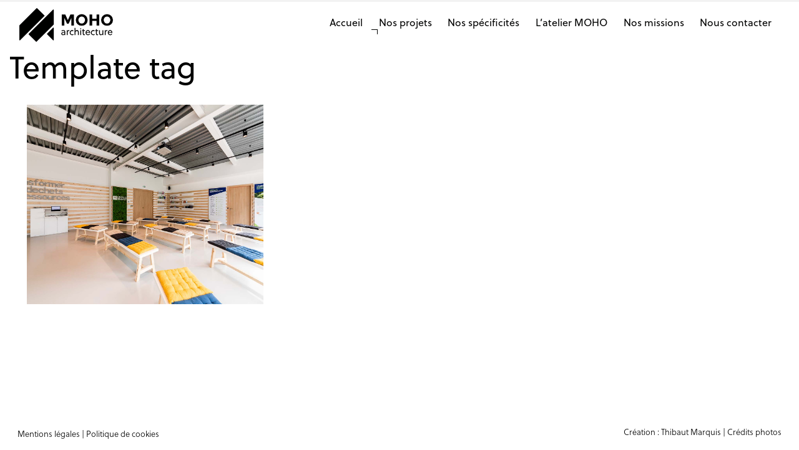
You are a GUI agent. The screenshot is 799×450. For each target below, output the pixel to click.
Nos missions (654, 22)
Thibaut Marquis (691, 432)
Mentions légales (48, 433)
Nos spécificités (483, 22)
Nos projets (405, 22)
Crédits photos (754, 432)
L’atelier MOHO (571, 22)
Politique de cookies (122, 433)
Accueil (346, 22)
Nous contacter (736, 22)
